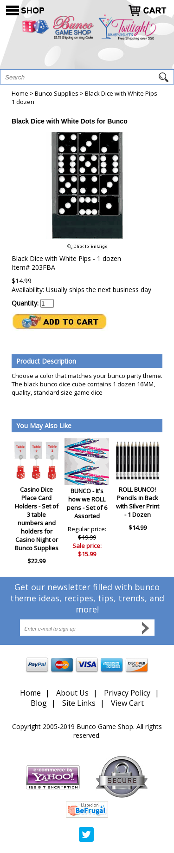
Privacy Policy (127, 693)
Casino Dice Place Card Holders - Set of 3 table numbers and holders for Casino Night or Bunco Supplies (36, 518)
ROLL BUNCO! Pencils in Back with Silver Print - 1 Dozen (137, 502)
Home (20, 93)
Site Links (79, 703)
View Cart (127, 703)
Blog (39, 703)
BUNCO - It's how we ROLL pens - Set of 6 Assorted (87, 503)
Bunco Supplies (56, 93)
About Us (72, 693)
